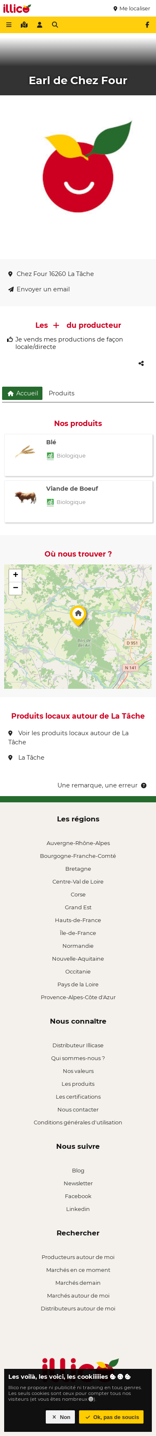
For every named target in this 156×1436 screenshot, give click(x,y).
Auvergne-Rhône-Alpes (78, 843)
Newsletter (78, 1183)
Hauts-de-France (78, 920)
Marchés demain (78, 1282)
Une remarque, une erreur (102, 785)
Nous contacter (78, 1109)
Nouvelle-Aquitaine (78, 958)
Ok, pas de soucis (111, 1417)
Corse (78, 894)
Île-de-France (78, 933)
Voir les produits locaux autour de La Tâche (68, 737)
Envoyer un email (39, 289)
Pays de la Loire (78, 984)
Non (60, 1417)
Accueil (22, 393)
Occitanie (78, 971)
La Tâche (26, 757)
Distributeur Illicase (78, 1045)
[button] (78, 617)
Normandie (78, 945)
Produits (61, 393)
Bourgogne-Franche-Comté (78, 855)
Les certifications (78, 1096)
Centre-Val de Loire (78, 881)
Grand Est (78, 907)
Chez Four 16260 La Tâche (51, 274)
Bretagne (78, 868)
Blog (78, 1170)
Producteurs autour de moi (78, 1257)
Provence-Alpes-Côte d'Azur (78, 997)
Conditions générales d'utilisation (78, 1122)
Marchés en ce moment (78, 1269)
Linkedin (78, 1209)
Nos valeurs (78, 1071)
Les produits (78, 1083)
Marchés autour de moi (78, 1295)
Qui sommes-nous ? (78, 1058)
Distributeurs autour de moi (78, 1308)
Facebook (78, 1196)
